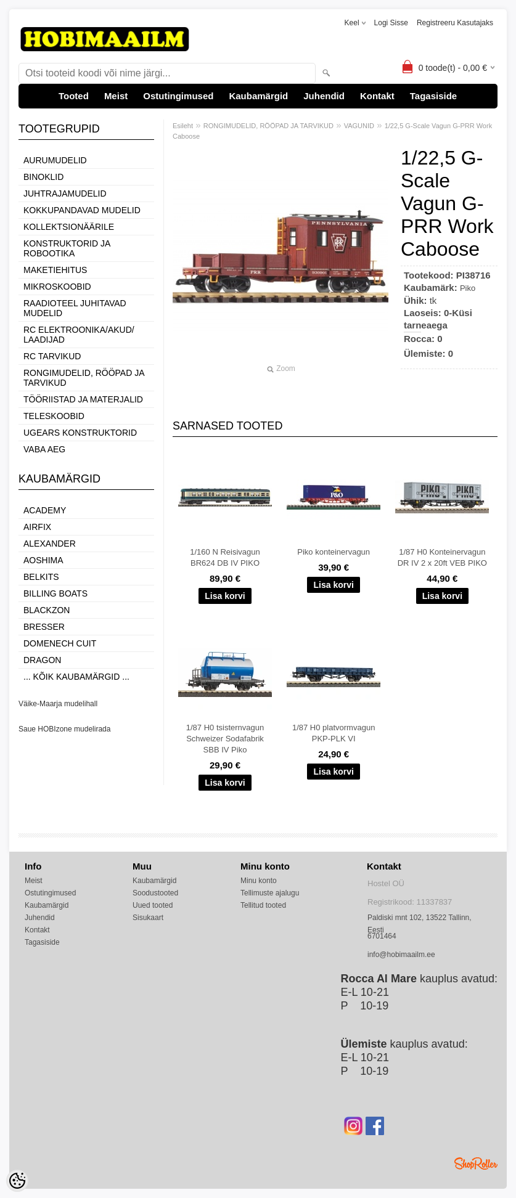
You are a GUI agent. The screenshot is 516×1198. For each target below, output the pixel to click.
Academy (44, 510)
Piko (467, 288)
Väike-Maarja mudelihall (57, 703)
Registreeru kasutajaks (455, 22)
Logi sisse (391, 22)
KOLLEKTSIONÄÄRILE (68, 227)
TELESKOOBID (53, 416)
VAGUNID (359, 125)
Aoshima (43, 560)
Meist (116, 96)
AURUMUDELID (55, 160)
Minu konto (258, 880)
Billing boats (55, 593)
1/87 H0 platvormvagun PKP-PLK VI (333, 733)
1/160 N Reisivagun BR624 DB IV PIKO (225, 557)
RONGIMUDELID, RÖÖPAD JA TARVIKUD (83, 378)
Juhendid (324, 96)
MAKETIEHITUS (55, 270)
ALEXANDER (49, 543)
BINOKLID (43, 177)
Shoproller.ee (476, 1163)
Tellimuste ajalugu (269, 893)
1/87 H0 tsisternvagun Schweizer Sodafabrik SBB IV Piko (225, 738)
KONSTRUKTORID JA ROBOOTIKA (66, 248)
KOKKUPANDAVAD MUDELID (82, 210)
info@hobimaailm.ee (401, 954)
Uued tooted (153, 905)
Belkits (41, 577)
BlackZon (46, 610)
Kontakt (377, 96)
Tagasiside (433, 96)
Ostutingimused (178, 96)
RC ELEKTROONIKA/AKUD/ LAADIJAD (78, 334)
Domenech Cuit (59, 643)
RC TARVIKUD (52, 356)
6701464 (381, 936)
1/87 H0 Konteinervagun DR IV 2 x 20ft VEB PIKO (442, 557)
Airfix (37, 527)
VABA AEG (44, 449)
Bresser (44, 627)
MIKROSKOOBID (57, 286)
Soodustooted (155, 893)
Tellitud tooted (263, 905)
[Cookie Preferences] (17, 1181)
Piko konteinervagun (333, 551)
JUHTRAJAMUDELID (65, 193)
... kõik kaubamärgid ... (76, 677)
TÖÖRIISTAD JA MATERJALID (83, 399)
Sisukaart (148, 917)
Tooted (74, 96)
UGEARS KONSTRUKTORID (80, 433)
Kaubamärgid (258, 96)
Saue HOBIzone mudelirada (64, 729)
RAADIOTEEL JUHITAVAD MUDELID (74, 308)
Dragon (42, 660)
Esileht (183, 125)
